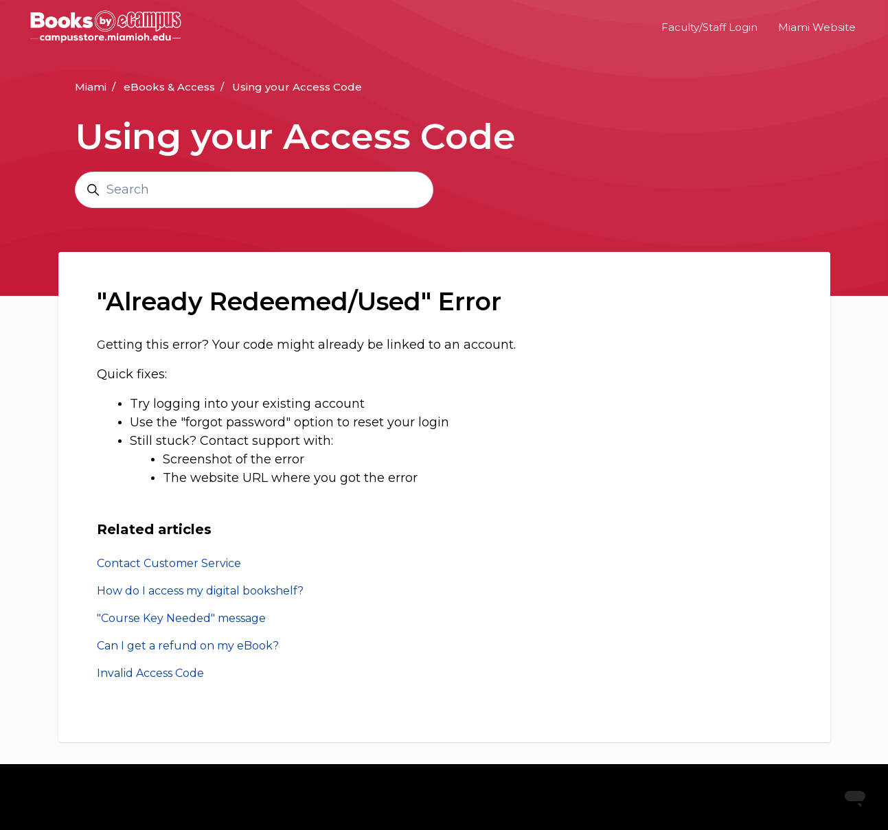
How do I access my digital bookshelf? (200, 590)
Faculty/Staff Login (709, 27)
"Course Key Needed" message (181, 618)
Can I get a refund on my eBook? (188, 645)
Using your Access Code (297, 86)
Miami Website (817, 27)
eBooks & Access (169, 86)
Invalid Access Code (150, 673)
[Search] (254, 190)
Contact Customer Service (169, 563)
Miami (90, 86)
